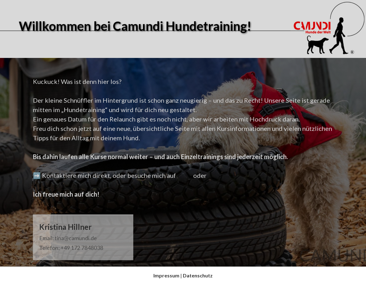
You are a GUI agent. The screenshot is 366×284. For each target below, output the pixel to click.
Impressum (166, 275)
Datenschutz (198, 275)
